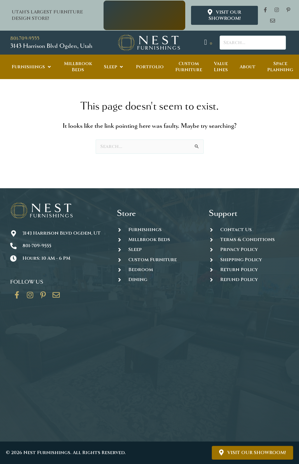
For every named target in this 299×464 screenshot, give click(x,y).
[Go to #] (249, 259)
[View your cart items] (209, 42)
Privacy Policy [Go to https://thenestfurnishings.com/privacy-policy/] (239, 249)
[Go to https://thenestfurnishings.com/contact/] (56, 297)
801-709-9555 (24, 38)
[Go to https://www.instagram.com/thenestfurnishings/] (30, 297)
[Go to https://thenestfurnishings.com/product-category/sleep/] (157, 249)
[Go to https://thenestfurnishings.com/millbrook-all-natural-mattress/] (157, 239)
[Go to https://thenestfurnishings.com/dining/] (157, 279)
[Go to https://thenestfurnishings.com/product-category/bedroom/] (157, 269)
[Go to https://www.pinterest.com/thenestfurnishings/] (43, 297)
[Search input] (253, 43)
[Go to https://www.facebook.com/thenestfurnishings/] (17, 297)
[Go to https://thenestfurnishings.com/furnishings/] (157, 229)
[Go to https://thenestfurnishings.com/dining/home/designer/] (157, 259)
